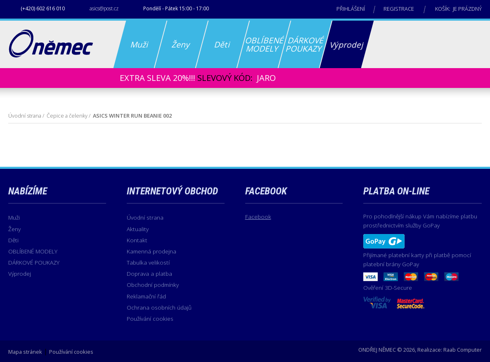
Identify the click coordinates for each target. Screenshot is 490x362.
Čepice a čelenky (67, 115)
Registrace (398, 8)
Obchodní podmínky (153, 285)
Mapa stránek (25, 351)
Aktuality (138, 229)
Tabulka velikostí (148, 262)
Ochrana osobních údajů (159, 307)
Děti (13, 240)
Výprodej (19, 273)
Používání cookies (150, 318)
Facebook (258, 216)
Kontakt (137, 240)
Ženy (14, 229)
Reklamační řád (146, 296)
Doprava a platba (149, 273)
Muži (14, 217)
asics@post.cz (104, 8)
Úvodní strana (24, 115)
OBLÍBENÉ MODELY (32, 251)
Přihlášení (350, 8)
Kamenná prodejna (151, 251)
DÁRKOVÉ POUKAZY (33, 262)
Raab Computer (462, 349)
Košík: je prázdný (458, 8)
